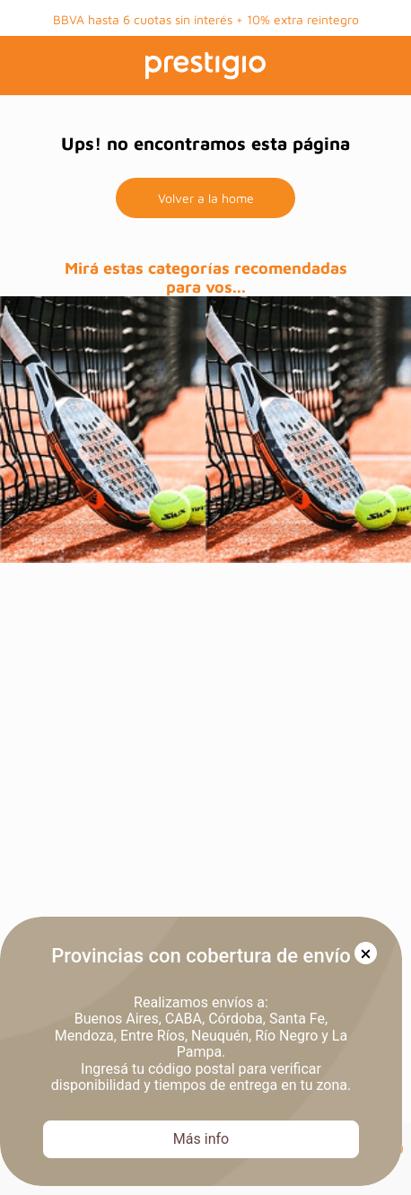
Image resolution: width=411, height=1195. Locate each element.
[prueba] (103, 429)
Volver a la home (206, 198)
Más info (201, 1138)
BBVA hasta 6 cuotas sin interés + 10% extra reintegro (206, 19)
